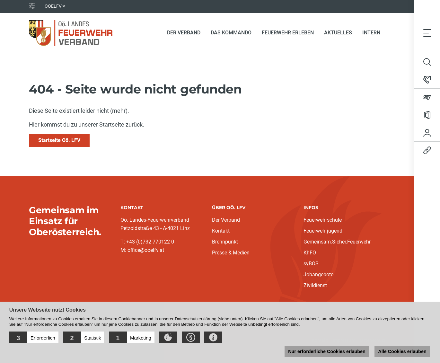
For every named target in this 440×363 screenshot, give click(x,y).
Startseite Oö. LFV (59, 140)
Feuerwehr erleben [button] (288, 33)
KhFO (310, 253)
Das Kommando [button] (231, 33)
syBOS (311, 264)
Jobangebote (318, 274)
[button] (33, 337)
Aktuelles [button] (338, 33)
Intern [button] (371, 33)
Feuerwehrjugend (323, 231)
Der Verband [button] (183, 33)
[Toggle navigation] (427, 33)
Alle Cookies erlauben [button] (402, 351)
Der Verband (226, 220)
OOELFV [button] (53, 6)
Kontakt (221, 231)
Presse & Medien (231, 253)
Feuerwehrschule (323, 220)
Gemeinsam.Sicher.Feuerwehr (337, 242)
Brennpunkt (225, 242)
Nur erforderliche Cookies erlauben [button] (326, 351)
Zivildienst (315, 285)
